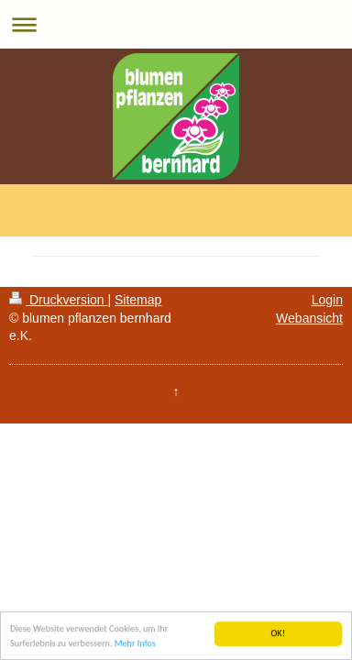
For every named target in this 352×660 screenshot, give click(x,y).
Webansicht (309, 318)
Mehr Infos (135, 644)
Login (327, 299)
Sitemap (138, 299)
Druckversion (58, 299)
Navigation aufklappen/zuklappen (176, 24)
